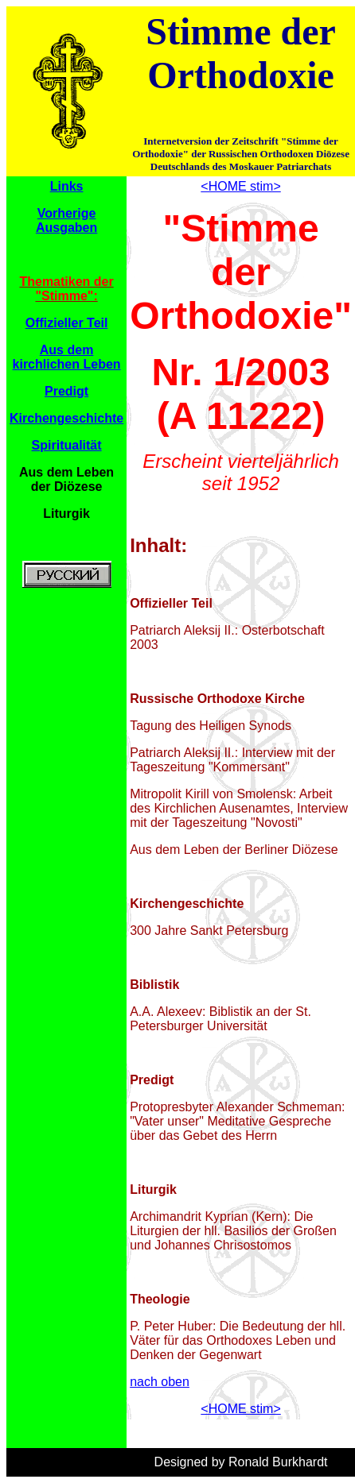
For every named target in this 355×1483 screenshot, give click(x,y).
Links (67, 186)
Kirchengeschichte (66, 418)
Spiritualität (67, 445)
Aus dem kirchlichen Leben (67, 357)
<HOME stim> (240, 186)
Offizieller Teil (66, 323)
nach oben (159, 1381)
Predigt (66, 391)
